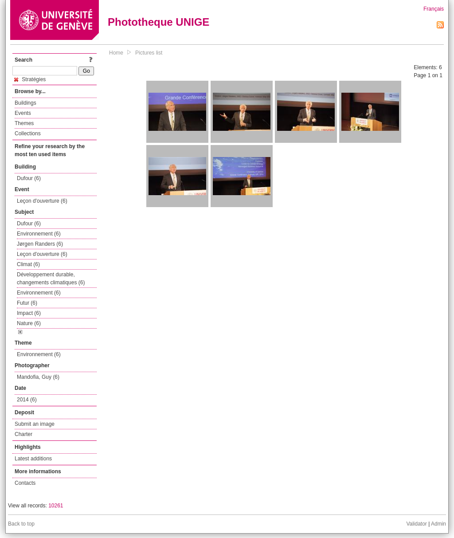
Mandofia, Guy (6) (38, 377)
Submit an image (35, 424)
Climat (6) (28, 264)
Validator (416, 524)
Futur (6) (27, 303)
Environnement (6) (39, 234)
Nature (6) (29, 323)
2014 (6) (27, 400)
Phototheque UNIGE (158, 22)
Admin (438, 524)
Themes (24, 123)
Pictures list (148, 53)
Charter (23, 434)
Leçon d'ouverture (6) (42, 201)
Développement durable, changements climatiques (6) (51, 278)
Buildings (25, 103)
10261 (55, 506)
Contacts (25, 483)
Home (116, 53)
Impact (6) (29, 313)
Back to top (21, 524)
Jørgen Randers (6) (40, 244)
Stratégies (30, 79)
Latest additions (33, 459)
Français (433, 9)
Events (23, 113)
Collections (28, 133)
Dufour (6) (29, 178)
